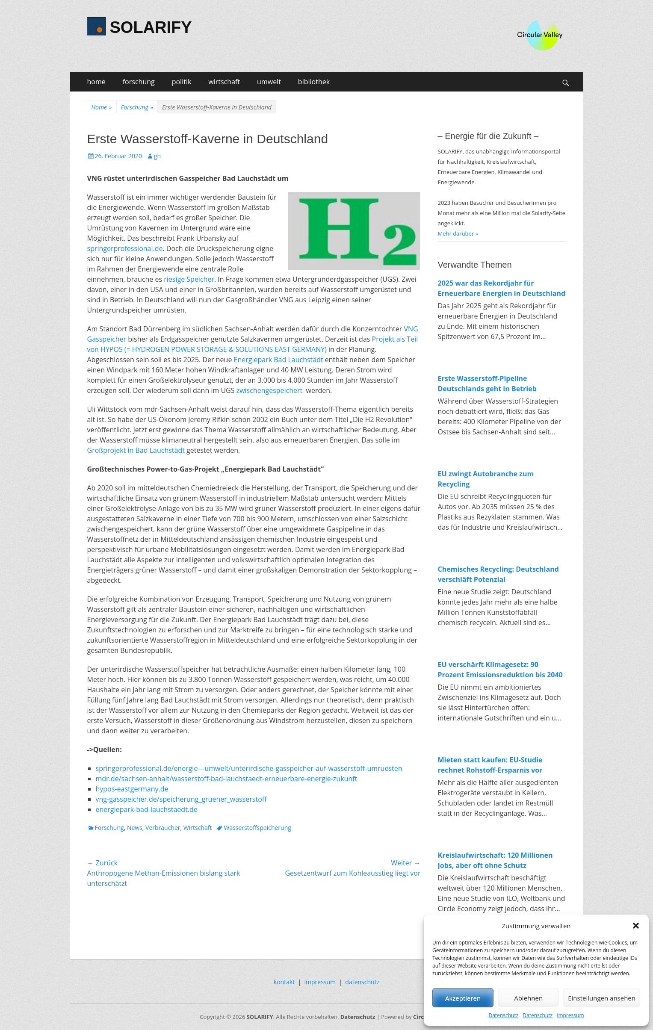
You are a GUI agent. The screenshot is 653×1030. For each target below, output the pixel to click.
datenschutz (362, 982)
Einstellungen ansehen (601, 998)
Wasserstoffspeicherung (257, 827)
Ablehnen (528, 998)
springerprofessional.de (125, 248)
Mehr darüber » (458, 233)
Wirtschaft (197, 827)
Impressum (570, 1015)
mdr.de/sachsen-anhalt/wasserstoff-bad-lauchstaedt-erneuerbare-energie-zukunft (227, 778)
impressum (320, 982)
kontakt (284, 982)
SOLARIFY (151, 27)
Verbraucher (162, 827)
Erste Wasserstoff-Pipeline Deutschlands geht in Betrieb (487, 383)
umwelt (269, 81)
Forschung (137, 107)
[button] (636, 925)
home (96, 81)
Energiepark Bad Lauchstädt (278, 359)
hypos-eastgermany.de (132, 789)
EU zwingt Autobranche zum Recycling (486, 479)
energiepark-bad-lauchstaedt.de (147, 809)
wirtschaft (224, 81)
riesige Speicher (189, 279)
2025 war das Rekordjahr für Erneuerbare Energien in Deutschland (502, 288)
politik (182, 81)
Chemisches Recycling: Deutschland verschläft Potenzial (498, 574)
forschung (139, 81)
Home (102, 107)
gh (157, 156)
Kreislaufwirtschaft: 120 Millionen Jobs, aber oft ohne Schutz (495, 860)
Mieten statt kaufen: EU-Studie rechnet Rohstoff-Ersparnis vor (490, 765)
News (134, 827)
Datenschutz (503, 1015)
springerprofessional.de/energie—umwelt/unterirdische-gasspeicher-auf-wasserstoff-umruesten (249, 768)
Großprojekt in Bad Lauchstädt (136, 450)
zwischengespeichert (270, 390)
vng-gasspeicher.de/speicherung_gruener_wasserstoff (181, 799)
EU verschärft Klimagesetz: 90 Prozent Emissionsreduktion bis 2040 (500, 669)
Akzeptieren (463, 998)
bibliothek (314, 81)
